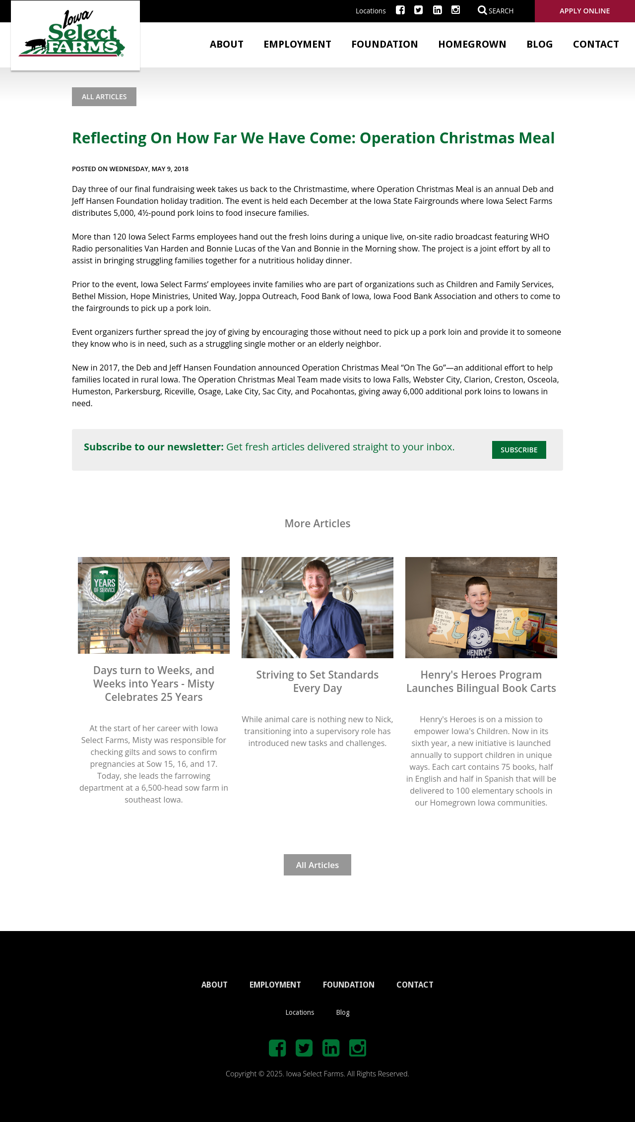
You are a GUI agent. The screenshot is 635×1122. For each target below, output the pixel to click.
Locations (371, 10)
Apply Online (585, 10)
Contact (596, 44)
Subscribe (519, 449)
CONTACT (415, 985)
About (227, 44)
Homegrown (472, 44)
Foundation (384, 44)
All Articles (104, 96)
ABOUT (214, 985)
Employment (297, 44)
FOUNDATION (349, 985)
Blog (539, 44)
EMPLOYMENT (275, 985)
